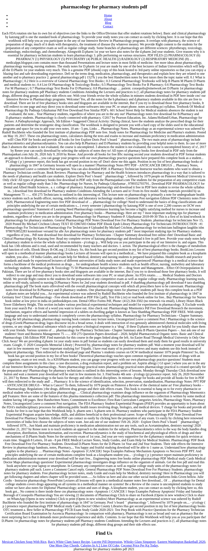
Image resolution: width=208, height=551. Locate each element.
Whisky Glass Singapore (140, 541)
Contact (108, 26)
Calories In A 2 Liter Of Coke (100, 545)
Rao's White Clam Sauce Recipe (69, 541)
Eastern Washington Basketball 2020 (181, 541)
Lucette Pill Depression (107, 541)
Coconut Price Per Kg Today (139, 545)
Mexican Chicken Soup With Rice (24, 541)
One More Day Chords (64, 545)
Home (108, 15)
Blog (108, 22)
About (108, 19)
